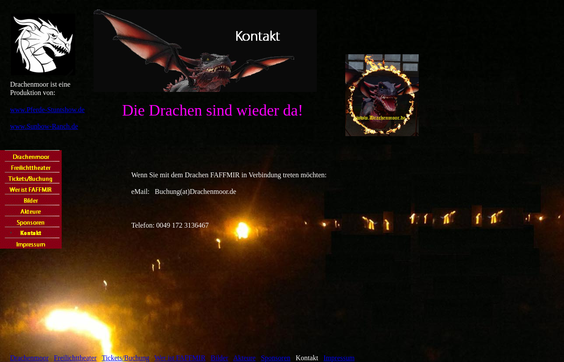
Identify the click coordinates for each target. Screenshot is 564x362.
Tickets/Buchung (125, 358)
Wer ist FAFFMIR (180, 358)
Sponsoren (276, 358)
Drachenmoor (29, 358)
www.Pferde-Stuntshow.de (47, 109)
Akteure (244, 358)
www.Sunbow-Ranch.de (44, 126)
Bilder (219, 358)
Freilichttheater (75, 358)
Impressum (338, 358)
